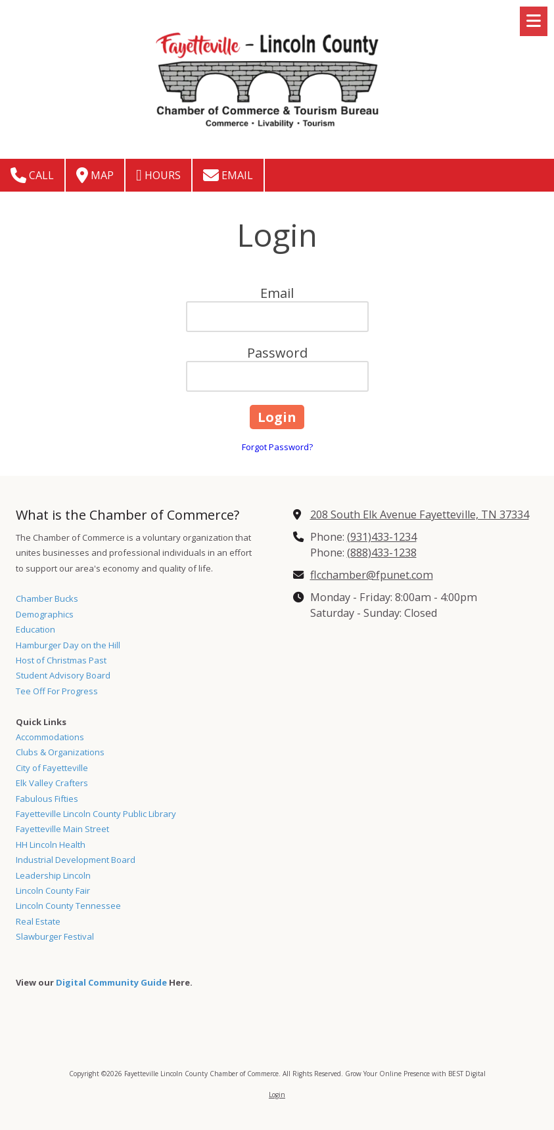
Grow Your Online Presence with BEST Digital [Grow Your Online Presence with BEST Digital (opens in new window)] (415, 1073)
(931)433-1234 (382, 537)
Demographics (45, 614)
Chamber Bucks (47, 598)
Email (228, 175)
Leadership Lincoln (53, 875)
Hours (158, 175)
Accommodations (50, 737)
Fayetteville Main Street (62, 829)
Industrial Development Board (75, 860)
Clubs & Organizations (60, 752)
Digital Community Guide (111, 982)
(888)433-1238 (382, 552)
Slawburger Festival (55, 936)
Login (277, 1094)
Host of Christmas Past (61, 660)
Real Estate (38, 921)
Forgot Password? (277, 447)
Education (35, 629)
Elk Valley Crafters (52, 783)
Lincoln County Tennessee (68, 905)
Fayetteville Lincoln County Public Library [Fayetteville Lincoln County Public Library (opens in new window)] (96, 814)
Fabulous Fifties (47, 799)
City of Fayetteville (52, 768)
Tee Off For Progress (57, 691)
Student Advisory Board (63, 675)
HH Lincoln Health (50, 844)
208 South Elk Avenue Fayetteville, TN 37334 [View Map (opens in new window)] (419, 514)
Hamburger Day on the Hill (68, 645)
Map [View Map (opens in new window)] (95, 175)
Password (277, 353)
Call (32, 175)
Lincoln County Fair (53, 890)
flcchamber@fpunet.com (371, 575)
